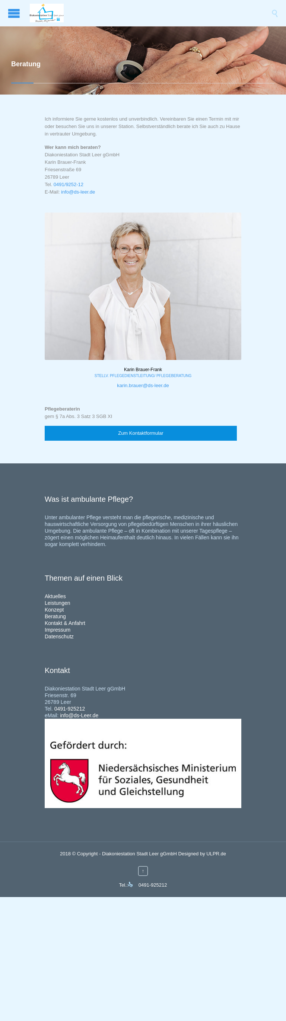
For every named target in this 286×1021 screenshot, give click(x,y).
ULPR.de (216, 853)
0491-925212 (69, 709)
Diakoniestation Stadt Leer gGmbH (139, 853)
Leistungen (57, 603)
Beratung (55, 616)
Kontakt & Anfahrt (65, 623)
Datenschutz (59, 636)
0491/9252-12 (68, 184)
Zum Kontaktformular (140, 433)
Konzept (54, 610)
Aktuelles (55, 596)
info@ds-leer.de (78, 192)
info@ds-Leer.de (79, 715)
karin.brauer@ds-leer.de (143, 385)
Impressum (57, 630)
